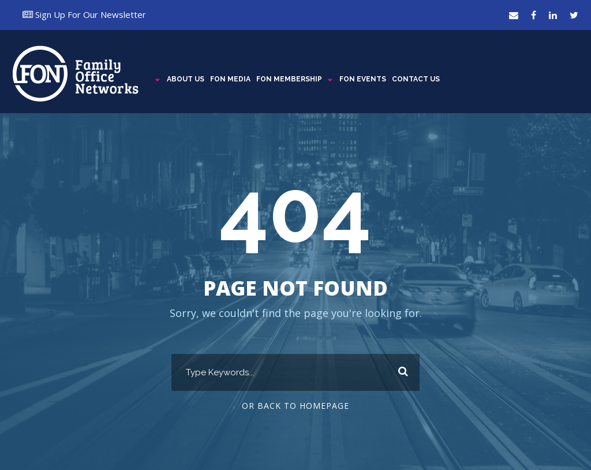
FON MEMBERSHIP (289, 79)
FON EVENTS (362, 79)
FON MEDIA (230, 79)
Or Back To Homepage (295, 405)
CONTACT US (416, 79)
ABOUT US (185, 79)
